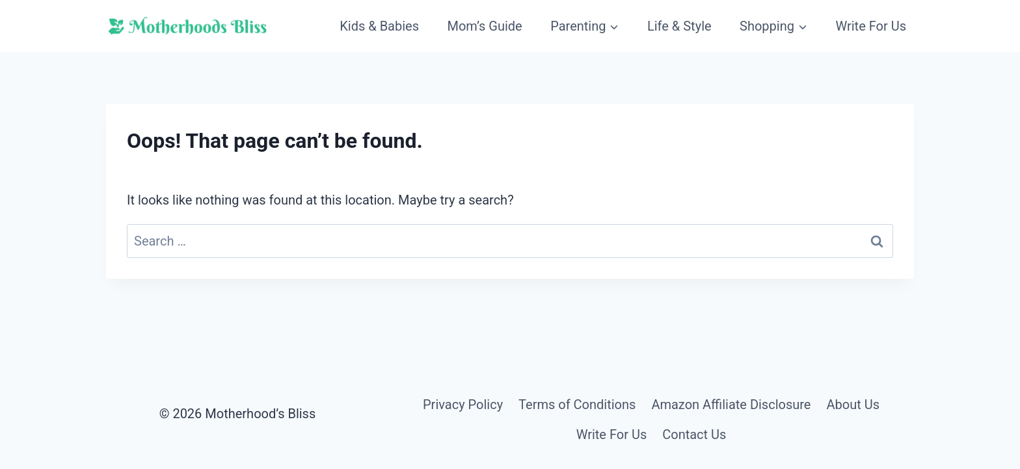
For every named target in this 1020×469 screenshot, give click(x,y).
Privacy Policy (463, 404)
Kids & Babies (379, 26)
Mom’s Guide (484, 26)
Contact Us (694, 434)
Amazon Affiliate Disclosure (731, 404)
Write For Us (870, 26)
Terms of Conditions (577, 404)
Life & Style (679, 26)
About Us (852, 404)
